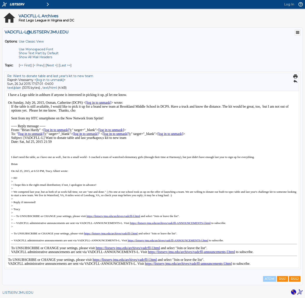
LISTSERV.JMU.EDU (17, 293)
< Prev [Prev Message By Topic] (39, 65)
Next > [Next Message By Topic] (52, 65)
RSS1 (282, 279)
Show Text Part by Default (39, 53)
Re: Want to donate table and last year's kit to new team (50, 76)
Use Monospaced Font (36, 49)
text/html (49, 88)
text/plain (14, 88)
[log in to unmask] (50, 80)
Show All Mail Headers (35, 57)
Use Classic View (31, 41)
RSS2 (295, 279)
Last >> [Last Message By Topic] (65, 65)
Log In (289, 4)
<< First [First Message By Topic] (25, 65)
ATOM (269, 279)
